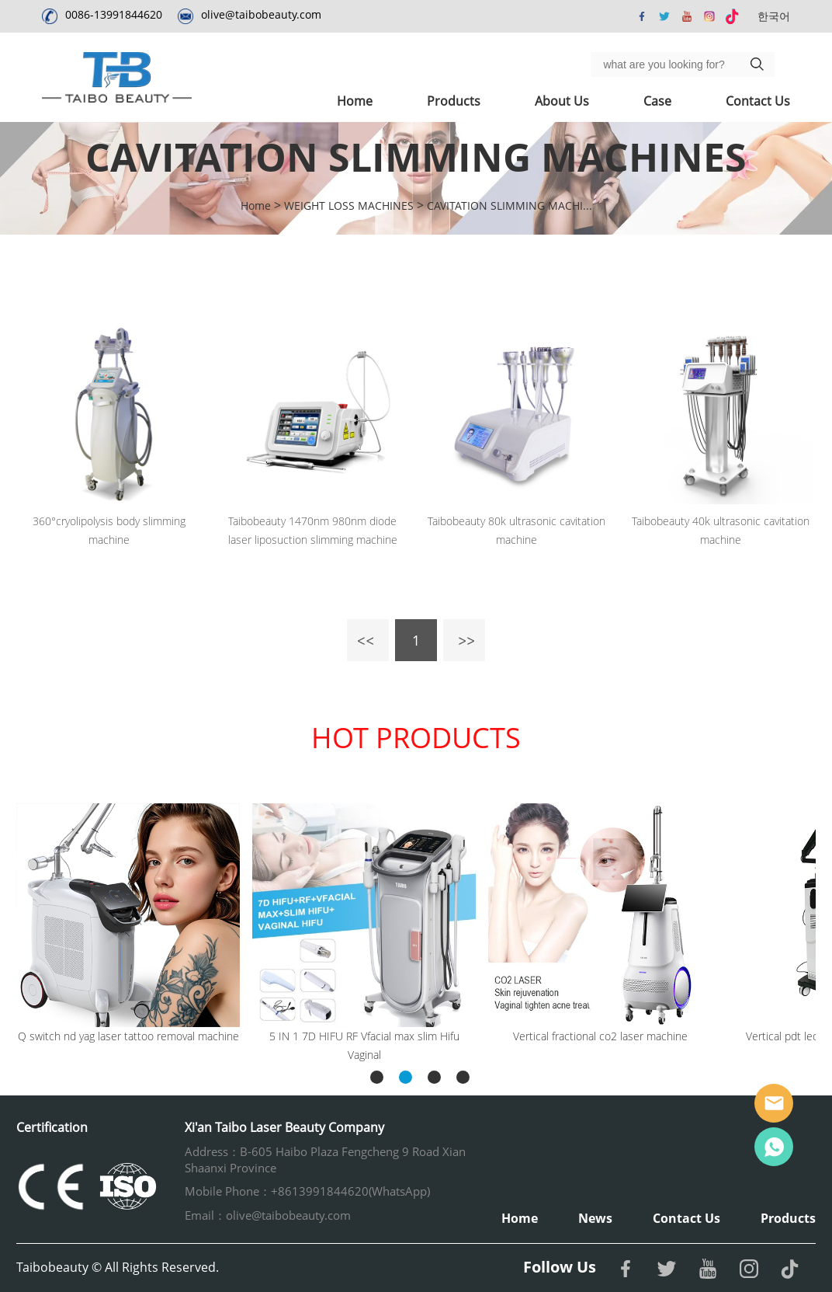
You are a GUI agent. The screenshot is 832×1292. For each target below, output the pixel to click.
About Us (562, 101)
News (595, 1218)
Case (657, 101)
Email (773, 1103)
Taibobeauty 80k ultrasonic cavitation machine (516, 530)
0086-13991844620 (113, 14)
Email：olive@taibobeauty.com (268, 1215)
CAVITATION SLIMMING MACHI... (509, 205)
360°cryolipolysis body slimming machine (109, 530)
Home (355, 101)
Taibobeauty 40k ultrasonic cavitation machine (720, 530)
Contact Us (758, 101)
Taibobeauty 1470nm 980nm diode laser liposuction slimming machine (312, 530)
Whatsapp (773, 1146)
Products (453, 101)
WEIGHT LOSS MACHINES (349, 205)
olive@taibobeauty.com (261, 14)
